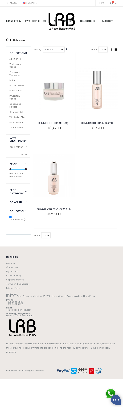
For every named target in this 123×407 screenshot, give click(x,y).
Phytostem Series (14, 97)
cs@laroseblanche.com (18, 309)
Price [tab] (13, 164)
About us (11, 263)
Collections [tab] (18, 211)
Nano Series (15, 90)
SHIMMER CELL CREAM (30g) (53, 123)
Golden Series (16, 85)
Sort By (37, 49)
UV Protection (16, 122)
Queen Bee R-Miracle (16, 105)
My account (12, 271)
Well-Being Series (15, 65)
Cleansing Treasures (14, 74)
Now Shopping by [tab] (18, 139)
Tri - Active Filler (17, 117)
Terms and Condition (17, 283)
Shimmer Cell (16, 112)
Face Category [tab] (16, 191)
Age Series (15, 58)
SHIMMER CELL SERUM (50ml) (97, 123)
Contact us (12, 267)
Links (101, 3)
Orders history (13, 275)
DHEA (12, 80)
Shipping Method (15, 279)
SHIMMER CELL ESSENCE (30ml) (54, 209)
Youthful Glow (16, 127)
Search (12, 3)
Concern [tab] (15, 202)
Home (7, 40)
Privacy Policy (13, 288)
